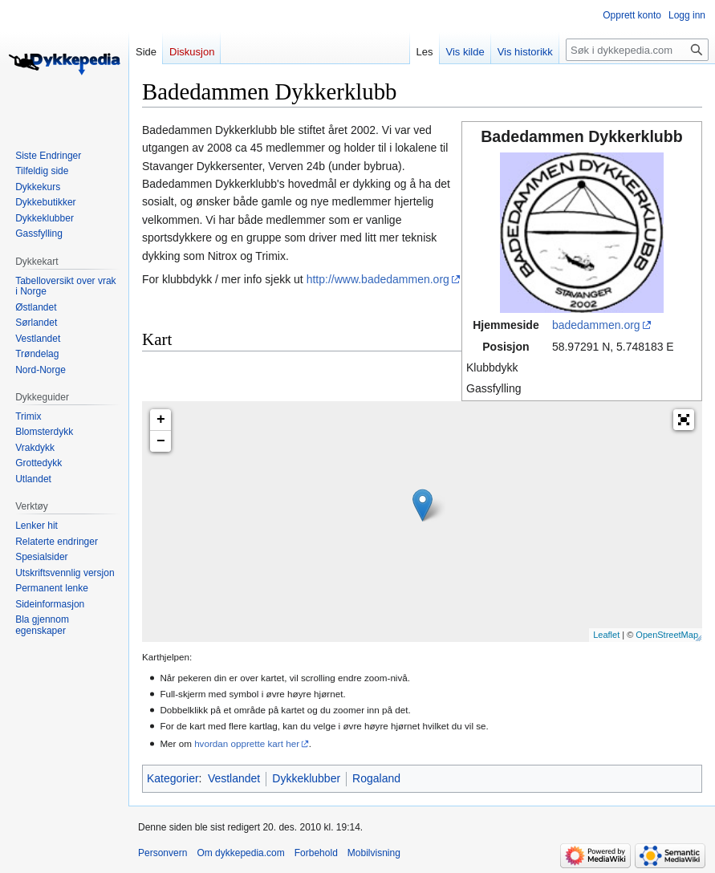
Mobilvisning (373, 853)
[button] (683, 419)
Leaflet (606, 635)
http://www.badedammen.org (378, 279)
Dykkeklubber (306, 778)
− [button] (160, 441)
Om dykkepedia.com (240, 853)
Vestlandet (234, 778)
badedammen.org (596, 325)
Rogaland (376, 778)
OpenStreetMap (667, 635)
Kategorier (173, 778)
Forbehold (316, 853)
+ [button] (160, 419)
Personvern (162, 853)
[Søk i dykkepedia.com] (637, 50)
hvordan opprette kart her (246, 743)
